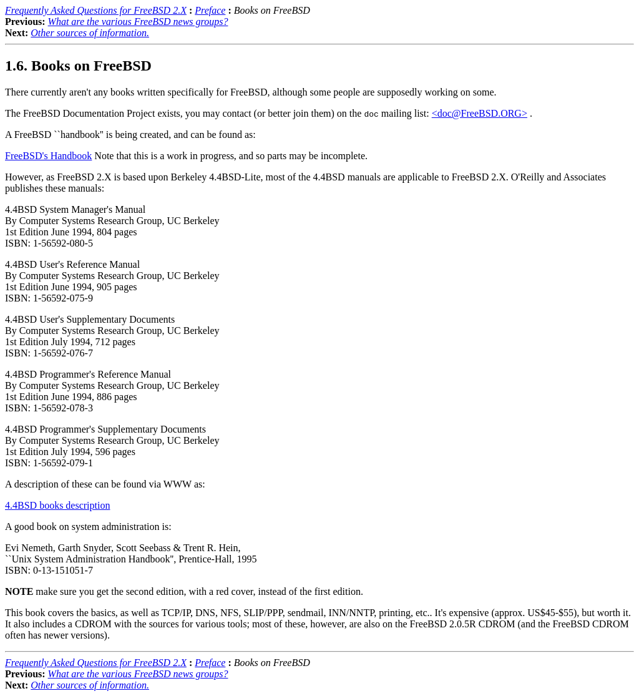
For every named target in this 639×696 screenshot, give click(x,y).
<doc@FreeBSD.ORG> (479, 113)
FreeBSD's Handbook (48, 155)
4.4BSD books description (57, 505)
